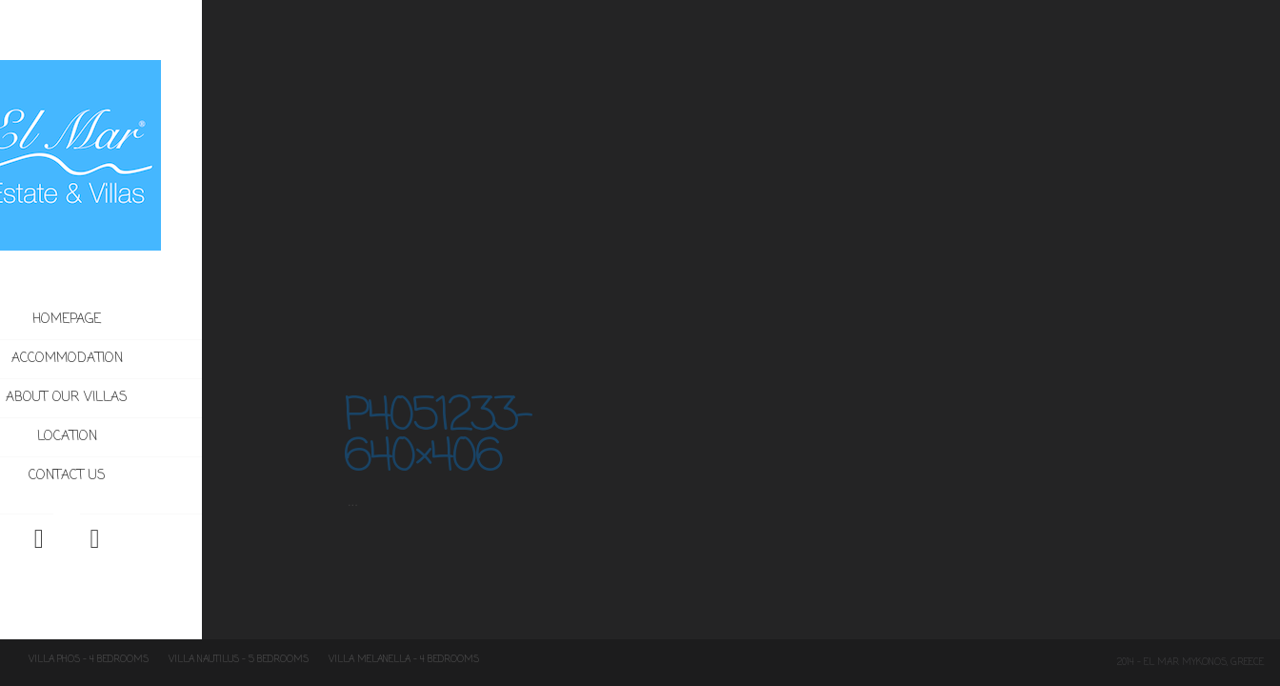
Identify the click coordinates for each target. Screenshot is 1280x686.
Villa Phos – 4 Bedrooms (89, 660)
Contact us (134, 476)
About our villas (135, 398)
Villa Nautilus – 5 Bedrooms (239, 660)
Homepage (135, 320)
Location (135, 437)
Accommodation (174, 359)
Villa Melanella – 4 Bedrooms (404, 660)
